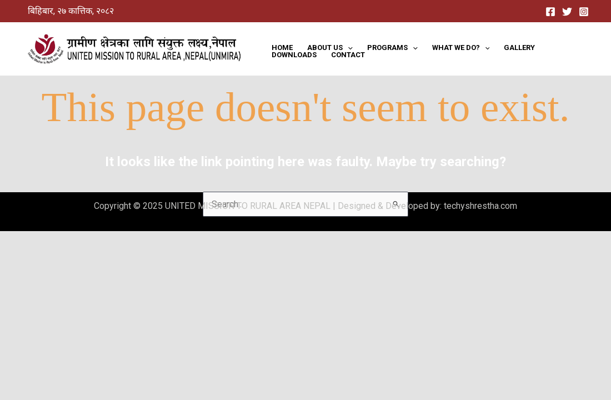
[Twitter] (567, 12)
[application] (348, 47)
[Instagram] (584, 12)
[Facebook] (550, 12)
